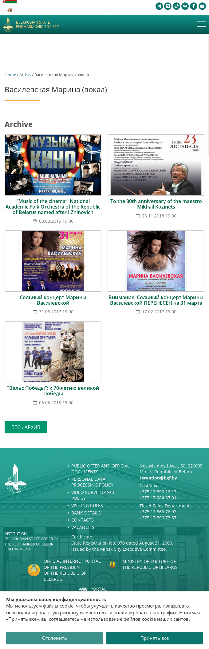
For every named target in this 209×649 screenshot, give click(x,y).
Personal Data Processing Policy (92, 482)
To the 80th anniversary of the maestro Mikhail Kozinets (156, 204)
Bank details (86, 513)
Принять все (154, 638)
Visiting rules (87, 505)
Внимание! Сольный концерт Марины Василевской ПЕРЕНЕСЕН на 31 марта (155, 300)
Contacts (82, 520)
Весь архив (25, 427)
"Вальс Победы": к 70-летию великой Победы (53, 391)
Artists (25, 74)
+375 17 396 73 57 (158, 518)
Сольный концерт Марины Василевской (53, 300)
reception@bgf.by (158, 478)
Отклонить (54, 638)
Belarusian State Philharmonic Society (37, 24)
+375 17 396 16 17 (158, 492)
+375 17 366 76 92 (158, 511)
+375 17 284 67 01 (158, 498)
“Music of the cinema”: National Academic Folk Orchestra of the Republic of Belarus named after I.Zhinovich (53, 206)
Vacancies (82, 527)
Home (10, 74)
